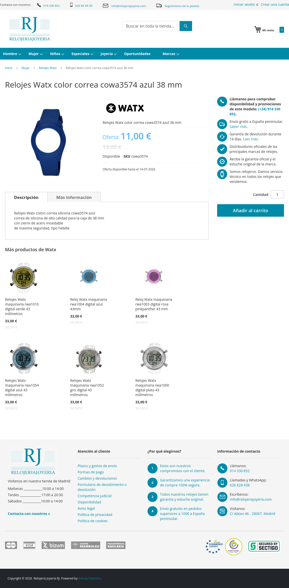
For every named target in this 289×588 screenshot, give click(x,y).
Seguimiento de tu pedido (177, 5)
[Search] (186, 26)
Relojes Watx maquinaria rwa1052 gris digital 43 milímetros (87, 387)
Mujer (26, 68)
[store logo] (29, 29)
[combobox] (157, 26)
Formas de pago (91, 472)
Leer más (250, 139)
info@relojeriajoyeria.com (124, 5)
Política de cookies (93, 520)
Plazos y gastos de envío (97, 465)
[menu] (144, 54)
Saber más (238, 126)
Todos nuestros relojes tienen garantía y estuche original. (184, 497)
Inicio (9, 68)
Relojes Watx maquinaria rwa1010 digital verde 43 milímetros (22, 306)
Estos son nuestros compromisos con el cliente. (183, 468)
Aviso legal (86, 508)
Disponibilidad (89, 502)
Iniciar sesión (244, 4)
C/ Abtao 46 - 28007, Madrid (252, 513)
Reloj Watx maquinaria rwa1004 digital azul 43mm (88, 304)
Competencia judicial (95, 495)
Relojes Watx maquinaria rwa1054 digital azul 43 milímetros (22, 387)
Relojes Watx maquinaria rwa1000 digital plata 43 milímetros (152, 387)
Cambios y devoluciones (97, 478)
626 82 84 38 (80, 5)
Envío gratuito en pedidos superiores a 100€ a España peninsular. (182, 513)
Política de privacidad (95, 514)
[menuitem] (11, 54)
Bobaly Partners (89, 578)
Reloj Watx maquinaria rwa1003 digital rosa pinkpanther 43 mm (153, 304)
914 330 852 (48, 5)
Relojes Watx (48, 68)
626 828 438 (240, 485)
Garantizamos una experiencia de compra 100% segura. (185, 482)
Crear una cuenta (275, 4)
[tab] (26, 197)
